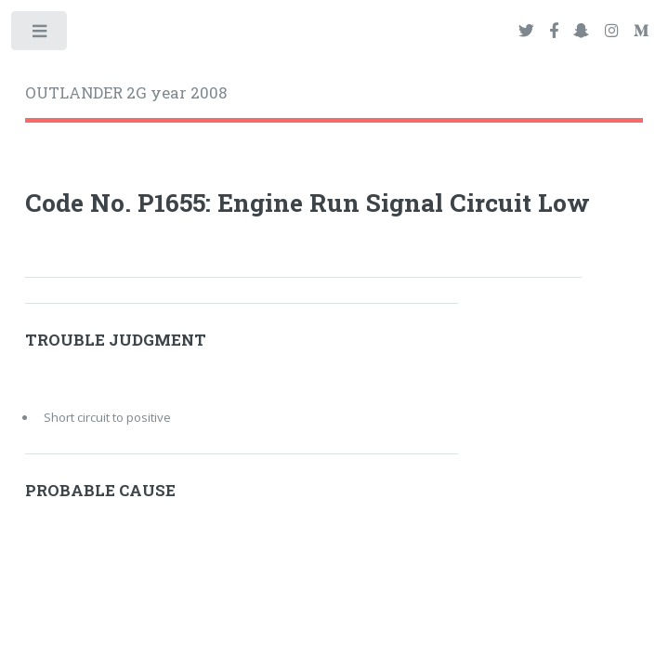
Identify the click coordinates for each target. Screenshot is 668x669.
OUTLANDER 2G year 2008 (126, 93)
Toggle (40, 35)
